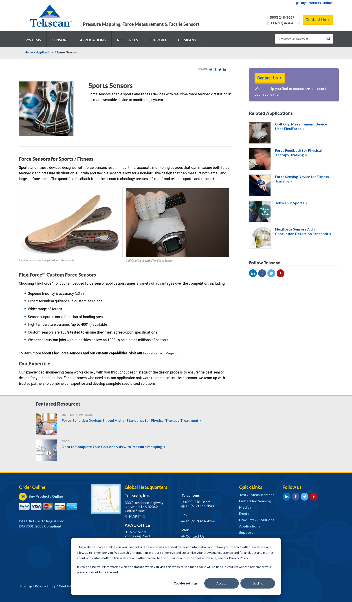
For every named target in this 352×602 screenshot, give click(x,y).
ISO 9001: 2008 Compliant (40, 526)
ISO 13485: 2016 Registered (41, 521)
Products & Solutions (256, 520)
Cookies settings (185, 583)
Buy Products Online (316, 3)
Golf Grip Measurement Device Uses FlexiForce (301, 126)
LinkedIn (224, 70)
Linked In (253, 273)
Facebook (215, 70)
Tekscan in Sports (289, 203)
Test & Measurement (256, 494)
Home (29, 52)
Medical (245, 507)
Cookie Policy (69, 586)
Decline (258, 583)
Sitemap (26, 586)
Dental (244, 513)
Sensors (60, 40)
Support (158, 40)
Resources (127, 40)
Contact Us (316, 20)
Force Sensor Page (158, 353)
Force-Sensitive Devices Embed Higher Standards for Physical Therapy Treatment (130, 420)
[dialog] (176, 566)
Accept (221, 583)
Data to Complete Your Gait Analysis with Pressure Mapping (112, 446)
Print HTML (211, 70)
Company (187, 40)
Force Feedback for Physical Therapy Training (298, 152)
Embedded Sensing (255, 501)
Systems (33, 40)
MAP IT (137, 516)
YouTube (280, 273)
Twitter (220, 70)
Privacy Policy (45, 586)
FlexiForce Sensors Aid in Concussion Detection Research (301, 231)
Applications (93, 40)
